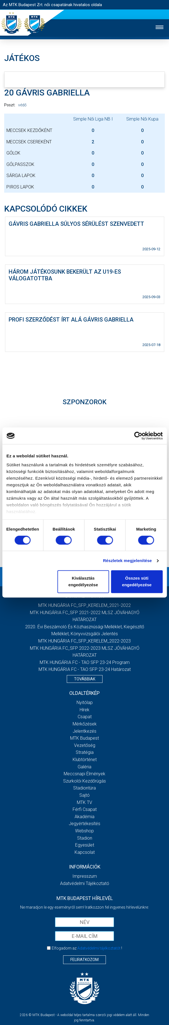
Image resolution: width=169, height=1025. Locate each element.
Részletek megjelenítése (127, 560)
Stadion (84, 838)
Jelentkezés (84, 731)
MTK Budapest (84, 738)
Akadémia (84, 816)
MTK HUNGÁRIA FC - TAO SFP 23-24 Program (85, 662)
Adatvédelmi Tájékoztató (84, 883)
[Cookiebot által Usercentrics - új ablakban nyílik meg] (138, 435)
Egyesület (84, 845)
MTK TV (84, 802)
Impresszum (84, 876)
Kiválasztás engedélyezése (83, 581)
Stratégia (85, 752)
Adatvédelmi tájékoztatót (98, 948)
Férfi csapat (85, 809)
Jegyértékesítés (84, 823)
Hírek (84, 709)
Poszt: (9, 105)
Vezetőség (84, 745)
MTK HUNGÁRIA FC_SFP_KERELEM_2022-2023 (84, 641)
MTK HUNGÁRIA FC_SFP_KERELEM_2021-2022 (84, 605)
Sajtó (84, 795)
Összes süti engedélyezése (137, 581)
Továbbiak (84, 679)
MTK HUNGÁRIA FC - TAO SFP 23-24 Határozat (85, 669)
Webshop (84, 830)
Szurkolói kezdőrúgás (84, 781)
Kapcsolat (85, 852)
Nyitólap (85, 702)
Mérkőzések (85, 724)
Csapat (85, 716)
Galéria (84, 766)
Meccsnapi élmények (84, 773)
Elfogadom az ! (87, 948)
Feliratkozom (84, 959)
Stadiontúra (84, 788)
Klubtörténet (85, 759)
